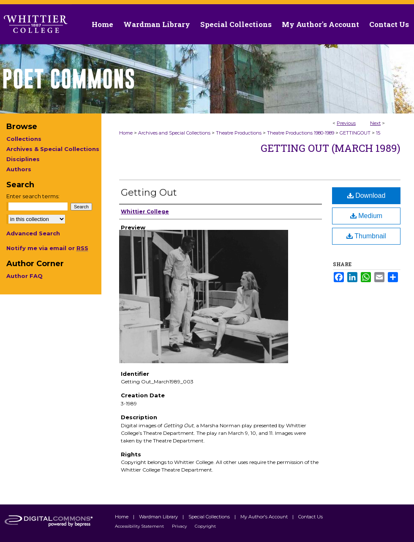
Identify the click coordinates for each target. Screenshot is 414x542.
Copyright (205, 526)
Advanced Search (33, 233)
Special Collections (209, 517)
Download (366, 195)
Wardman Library (159, 517)
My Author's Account (264, 517)
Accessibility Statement (140, 526)
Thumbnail (366, 236)
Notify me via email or (47, 248)
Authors (18, 169)
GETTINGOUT (355, 133)
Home (126, 133)
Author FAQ (24, 275)
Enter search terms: (33, 196)
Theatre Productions (238, 133)
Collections (23, 138)
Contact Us (389, 24)
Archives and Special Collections (174, 133)
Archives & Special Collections (52, 149)
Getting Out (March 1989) (330, 148)
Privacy (180, 526)
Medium (366, 215)
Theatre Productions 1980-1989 (300, 133)
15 (378, 133)
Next (375, 123)
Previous (346, 123)
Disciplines (23, 159)
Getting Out (149, 192)
